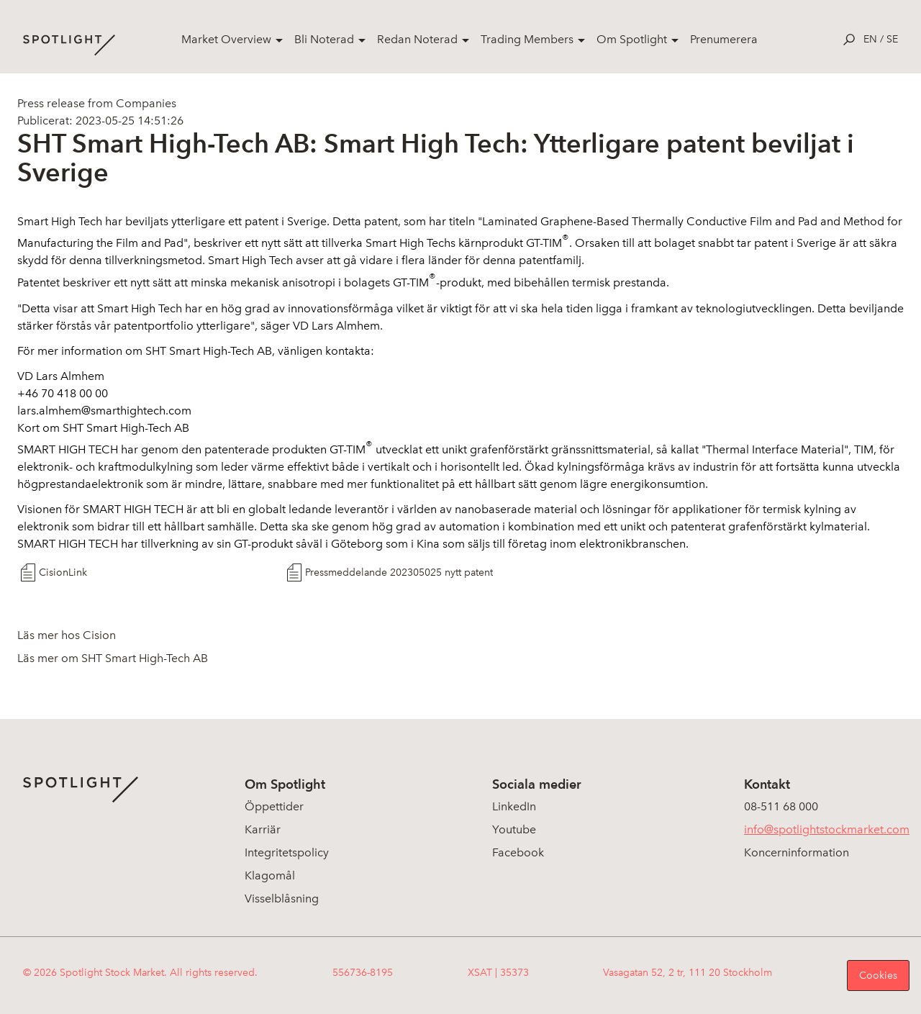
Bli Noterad (324, 39)
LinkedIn (514, 806)
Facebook (518, 852)
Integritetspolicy (287, 852)
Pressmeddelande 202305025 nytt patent (399, 572)
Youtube (514, 829)
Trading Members (527, 39)
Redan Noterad (417, 39)
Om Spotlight (631, 39)
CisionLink (63, 572)
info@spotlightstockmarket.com (826, 829)
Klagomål (270, 875)
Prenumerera (724, 39)
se (892, 39)
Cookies (878, 975)
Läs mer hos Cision (66, 635)
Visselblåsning (282, 898)
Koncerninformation (796, 852)
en (870, 39)
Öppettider (274, 806)
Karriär (263, 829)
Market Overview (226, 39)
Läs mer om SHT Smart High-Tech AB (112, 658)
